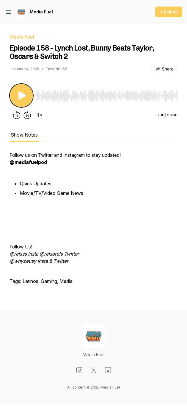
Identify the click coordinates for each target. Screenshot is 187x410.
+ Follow (168, 11)
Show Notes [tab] (24, 135)
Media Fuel (41, 11)
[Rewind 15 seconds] (16, 115)
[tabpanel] (93, 221)
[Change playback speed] (40, 115)
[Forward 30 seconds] (27, 115)
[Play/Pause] (21, 95)
